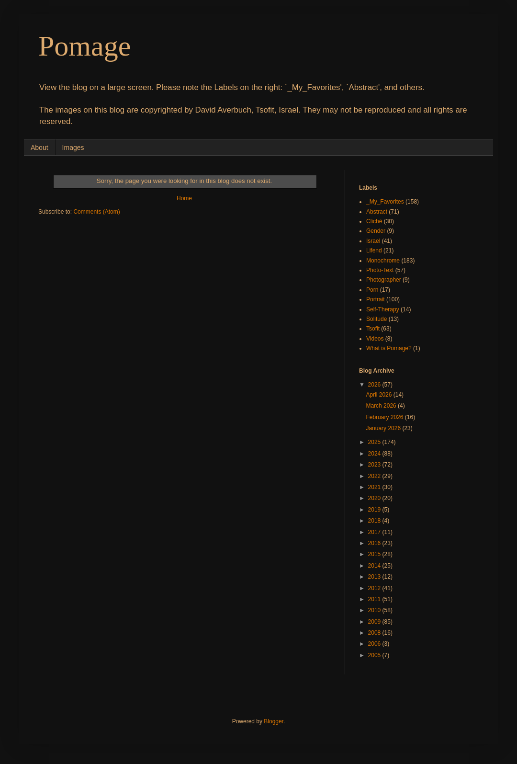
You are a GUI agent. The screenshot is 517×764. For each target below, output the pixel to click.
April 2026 (379, 394)
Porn (372, 289)
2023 (375, 464)
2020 (375, 498)
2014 (375, 565)
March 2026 (382, 405)
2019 (375, 509)
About (39, 147)
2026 (375, 384)
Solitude (376, 319)
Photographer (383, 279)
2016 (375, 543)
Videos (374, 338)
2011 (375, 599)
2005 (375, 655)
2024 (375, 453)
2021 (375, 487)
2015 (375, 554)
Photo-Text (379, 270)
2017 (375, 532)
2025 (375, 442)
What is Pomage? (389, 348)
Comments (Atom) (96, 211)
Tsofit (373, 328)
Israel (373, 241)
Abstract (376, 211)
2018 (375, 520)
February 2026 (385, 417)
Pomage (84, 46)
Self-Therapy (382, 309)
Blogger (273, 721)
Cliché (374, 221)
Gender (375, 231)
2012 (375, 588)
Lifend (374, 250)
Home (184, 198)
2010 (375, 610)
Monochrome (383, 260)
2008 (375, 632)
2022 (375, 476)
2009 (375, 621)
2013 (375, 576)
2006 (375, 643)
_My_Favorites (385, 201)
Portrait (375, 299)
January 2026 (384, 428)
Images (73, 147)
